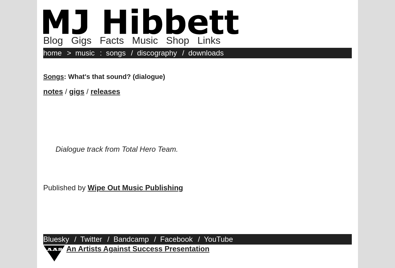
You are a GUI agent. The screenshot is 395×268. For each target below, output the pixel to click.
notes (53, 91)
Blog (53, 40)
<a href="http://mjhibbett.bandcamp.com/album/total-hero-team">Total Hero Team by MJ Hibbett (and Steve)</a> (197, 125)
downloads (206, 53)
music (85, 53)
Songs (53, 76)
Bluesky (56, 239)
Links (209, 40)
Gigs (81, 40)
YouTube (218, 239)
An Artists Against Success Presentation (138, 249)
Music (145, 40)
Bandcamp (131, 239)
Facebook (176, 239)
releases (105, 91)
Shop (177, 40)
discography (157, 53)
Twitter (91, 239)
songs (116, 53)
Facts (112, 40)
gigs (76, 91)
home (52, 53)
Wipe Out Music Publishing (135, 187)
